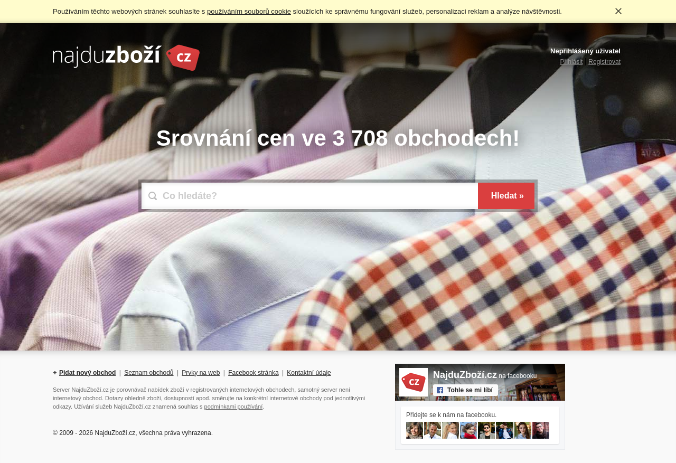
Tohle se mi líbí (470, 390)
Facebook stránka (253, 372)
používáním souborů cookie (249, 11)
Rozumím (618, 11)
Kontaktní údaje (309, 372)
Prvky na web (201, 372)
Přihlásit (571, 61)
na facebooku (485, 376)
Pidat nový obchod (87, 372)
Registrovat (604, 61)
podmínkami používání (233, 406)
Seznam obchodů (148, 372)
